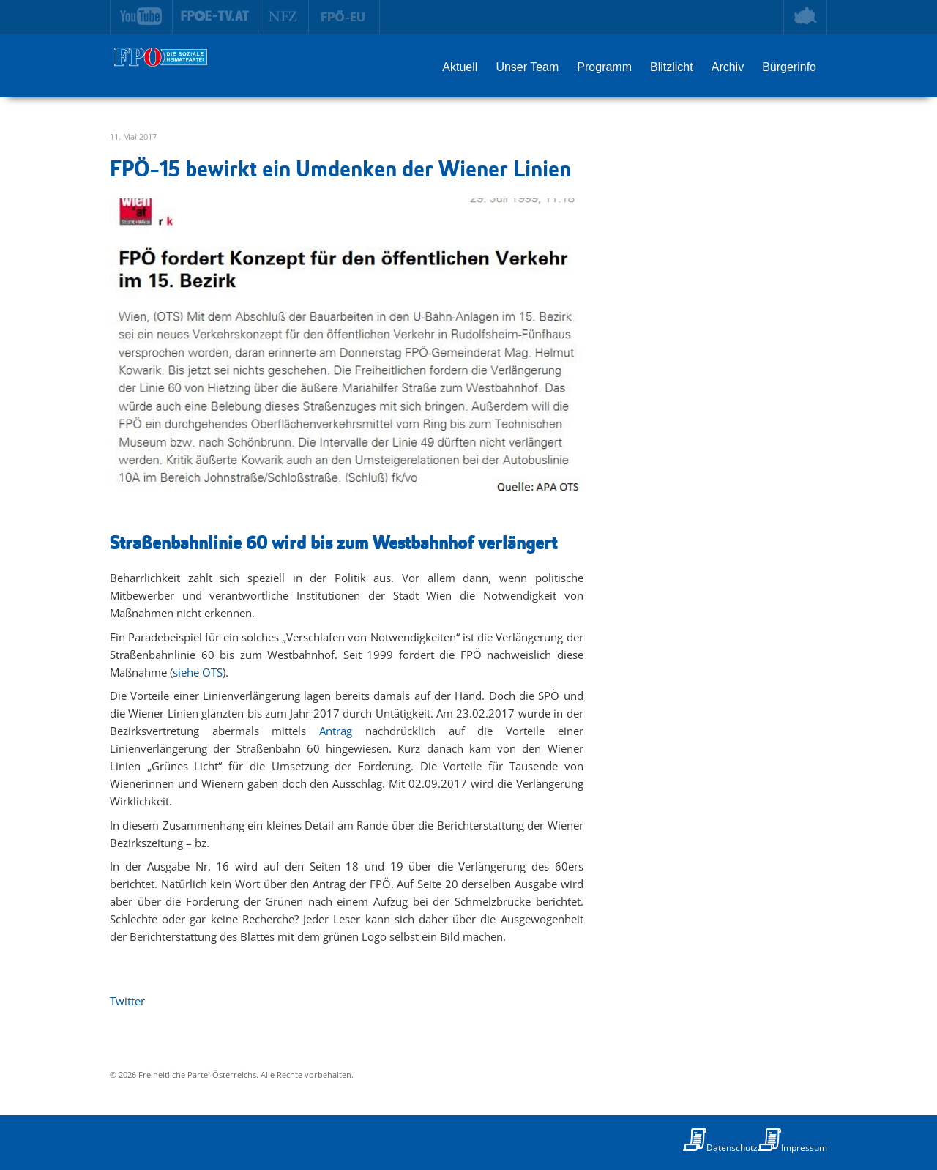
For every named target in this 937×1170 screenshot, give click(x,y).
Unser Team (527, 67)
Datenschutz (732, 1147)
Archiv (728, 67)
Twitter (127, 1001)
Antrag (335, 730)
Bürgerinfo (789, 67)
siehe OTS (198, 672)
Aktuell (459, 67)
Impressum (804, 1147)
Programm (604, 67)
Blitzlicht (671, 67)
